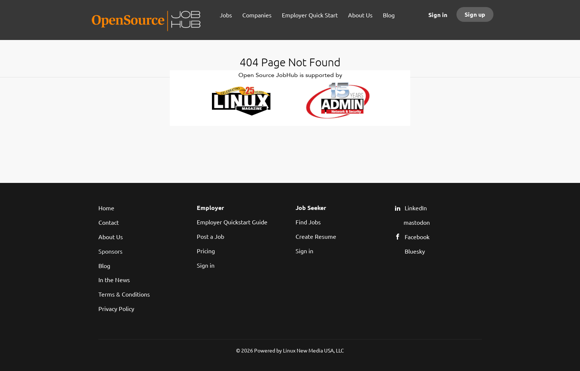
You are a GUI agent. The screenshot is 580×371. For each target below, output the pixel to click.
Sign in (437, 15)
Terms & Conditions (124, 294)
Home (106, 207)
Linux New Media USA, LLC (313, 350)
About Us (110, 236)
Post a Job (210, 236)
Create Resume (316, 236)
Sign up (475, 14)
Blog (104, 265)
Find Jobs (308, 221)
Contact (108, 222)
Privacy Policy (116, 308)
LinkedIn (416, 207)
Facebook (417, 236)
